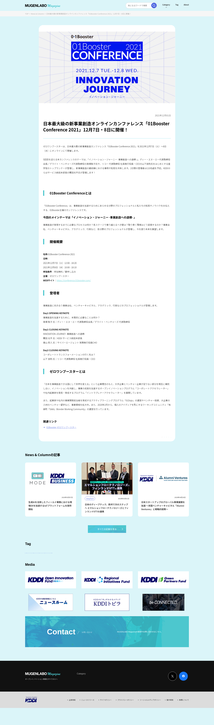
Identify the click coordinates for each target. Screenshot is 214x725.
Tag (176, 4)
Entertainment (129, 560)
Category (166, 4)
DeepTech (145, 560)
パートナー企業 (111, 560)
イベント (43, 568)
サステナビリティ (94, 568)
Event (105, 696)
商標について (184, 717)
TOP (27, 13)
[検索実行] (154, 5)
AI (56, 560)
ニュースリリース (87, 717)
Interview (80, 696)
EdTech (122, 568)
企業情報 (72, 717)
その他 (97, 560)
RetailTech (160, 568)
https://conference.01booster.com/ (74, 280)
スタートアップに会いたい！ (38, 560)
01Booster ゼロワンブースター (61, 427)
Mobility (134, 568)
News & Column (37, 13)
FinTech (158, 560)
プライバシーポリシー (126, 717)
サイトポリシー (106, 717)
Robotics (31, 568)
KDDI (87, 560)
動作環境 (170, 717)
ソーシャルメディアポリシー (150, 717)
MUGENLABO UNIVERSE (72, 568)
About (186, 4)
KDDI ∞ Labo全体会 (71, 560)
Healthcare (172, 560)
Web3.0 (110, 568)
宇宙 (54, 568)
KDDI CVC (147, 568)
